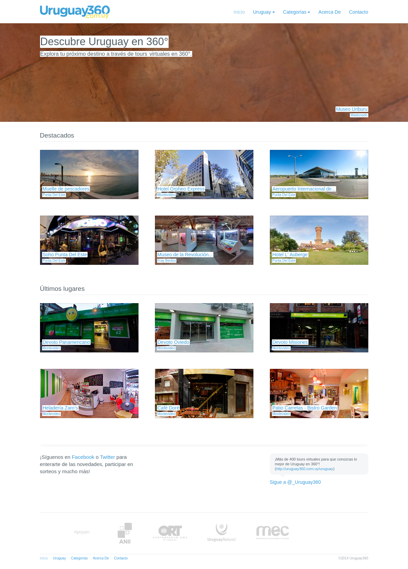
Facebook (83, 457)
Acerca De (329, 12)
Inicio (239, 12)
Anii (125, 533)
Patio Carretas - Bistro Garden (305, 408)
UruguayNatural (222, 533)
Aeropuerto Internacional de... (304, 189)
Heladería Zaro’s (60, 408)
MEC (272, 533)
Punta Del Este (54, 195)
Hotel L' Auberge (290, 254)
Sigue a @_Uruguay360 (295, 482)
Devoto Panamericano (66, 342)
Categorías (294, 12)
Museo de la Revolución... (185, 254)
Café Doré (169, 408)
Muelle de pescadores (66, 189)
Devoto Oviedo (173, 342)
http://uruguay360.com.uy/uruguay (304, 469)
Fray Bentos (167, 260)
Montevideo (166, 195)
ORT (170, 533)
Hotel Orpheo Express (181, 189)
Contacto (358, 12)
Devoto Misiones (290, 342)
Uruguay (262, 12)
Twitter (107, 457)
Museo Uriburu (352, 109)
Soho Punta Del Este (65, 254)
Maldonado (359, 115)
